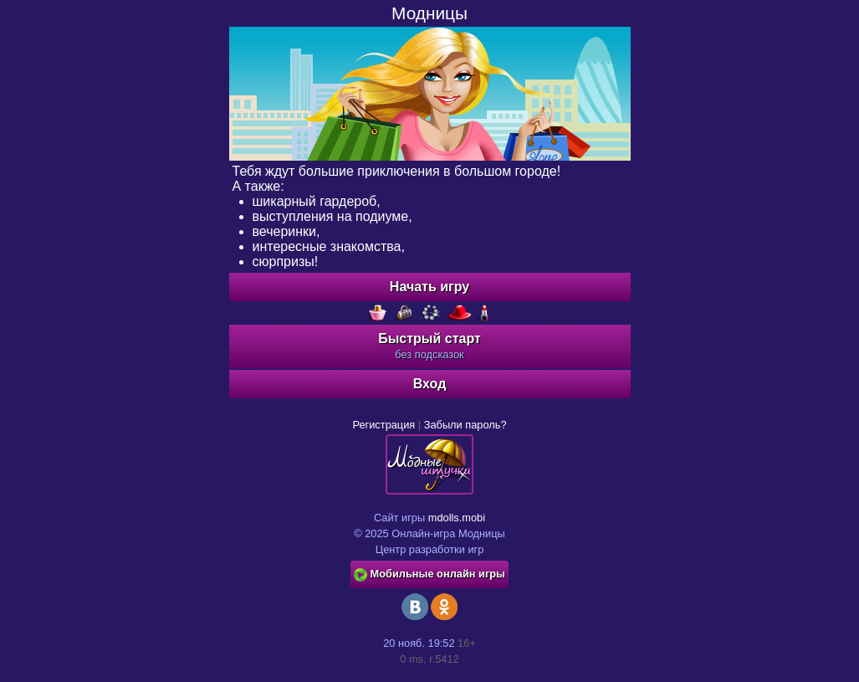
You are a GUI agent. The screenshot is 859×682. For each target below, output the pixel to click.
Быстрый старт (429, 346)
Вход (430, 384)
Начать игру (429, 286)
